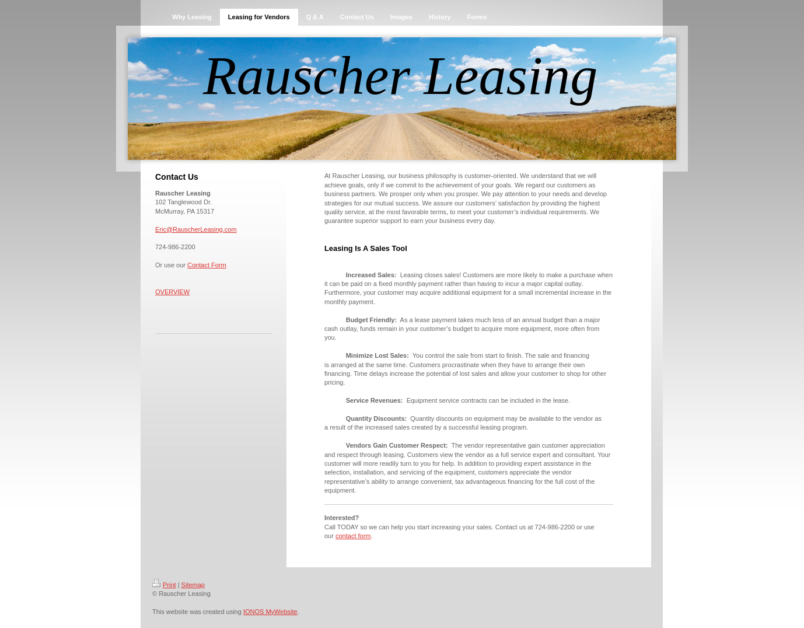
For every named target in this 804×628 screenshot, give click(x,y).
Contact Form (206, 264)
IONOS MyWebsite (270, 611)
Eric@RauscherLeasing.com (196, 229)
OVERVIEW (172, 291)
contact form (353, 535)
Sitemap (193, 584)
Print (164, 584)
